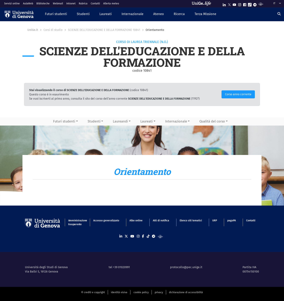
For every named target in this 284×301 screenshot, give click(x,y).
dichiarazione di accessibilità (186, 292)
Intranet (71, 3)
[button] (56, 14)
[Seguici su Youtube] (234, 4)
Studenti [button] (94, 121)
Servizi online (12, 3)
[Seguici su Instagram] (240, 4)
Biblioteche (43, 3)
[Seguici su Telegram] (255, 4)
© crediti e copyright (93, 292)
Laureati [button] (146, 121)
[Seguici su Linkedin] (224, 4)
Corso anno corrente (238, 94)
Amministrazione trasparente (75, 222)
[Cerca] (279, 14)
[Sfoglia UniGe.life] (203, 3)
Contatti (95, 3)
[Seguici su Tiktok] (250, 4)
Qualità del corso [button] (212, 121)
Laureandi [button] (120, 121)
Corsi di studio (52, 30)
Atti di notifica (161, 220)
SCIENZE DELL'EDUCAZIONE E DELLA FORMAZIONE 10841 (104, 30)
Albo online (136, 220)
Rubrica (83, 3)
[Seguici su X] (229, 4)
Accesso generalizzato (106, 220)
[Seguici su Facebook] (245, 4)
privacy (159, 292)
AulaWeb (28, 3)
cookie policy (141, 292)
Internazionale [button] (176, 121)
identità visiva (119, 292)
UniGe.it (32, 30)
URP (214, 220)
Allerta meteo (111, 3)
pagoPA (231, 220)
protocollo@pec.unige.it (186, 267)
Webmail (58, 3)
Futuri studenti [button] (64, 121)
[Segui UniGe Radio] (260, 4)
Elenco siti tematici (191, 220)
